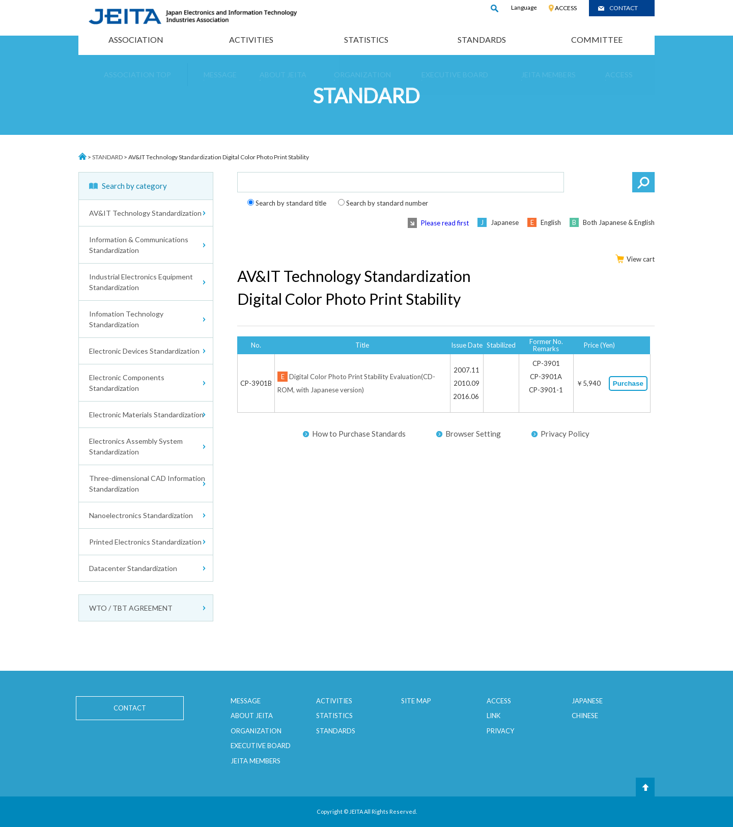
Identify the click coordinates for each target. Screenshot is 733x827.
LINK (493, 715)
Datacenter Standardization (133, 568)
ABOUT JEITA (252, 715)
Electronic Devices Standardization (144, 351)
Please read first (445, 223)
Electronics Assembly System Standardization (136, 446)
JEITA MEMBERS (255, 761)
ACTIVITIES (251, 39)
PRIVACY (500, 731)
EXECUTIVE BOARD (261, 746)
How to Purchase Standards (359, 433)
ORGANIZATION (256, 731)
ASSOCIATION (135, 39)
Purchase (628, 383)
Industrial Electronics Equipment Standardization (141, 282)
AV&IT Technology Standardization (145, 213)
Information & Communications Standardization (138, 244)
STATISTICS (366, 39)
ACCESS (566, 8)
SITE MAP (416, 701)
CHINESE (585, 715)
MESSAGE (246, 701)
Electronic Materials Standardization (146, 414)
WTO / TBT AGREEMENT (131, 608)
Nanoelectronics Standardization (141, 515)
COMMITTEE (597, 39)
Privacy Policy (565, 433)
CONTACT (623, 8)
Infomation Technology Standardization (126, 319)
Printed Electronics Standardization (145, 541)
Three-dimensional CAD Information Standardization (147, 483)
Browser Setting (473, 433)
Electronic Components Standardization (126, 382)
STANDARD (107, 157)
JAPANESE (587, 701)
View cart (635, 259)
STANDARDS (482, 39)
